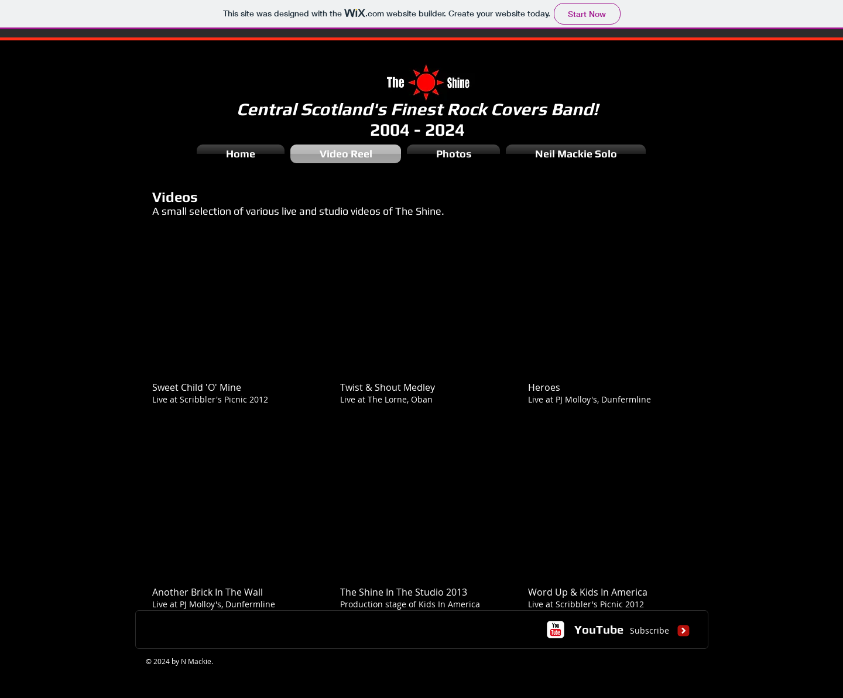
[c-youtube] (555, 629)
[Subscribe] (649, 631)
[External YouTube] (232, 309)
